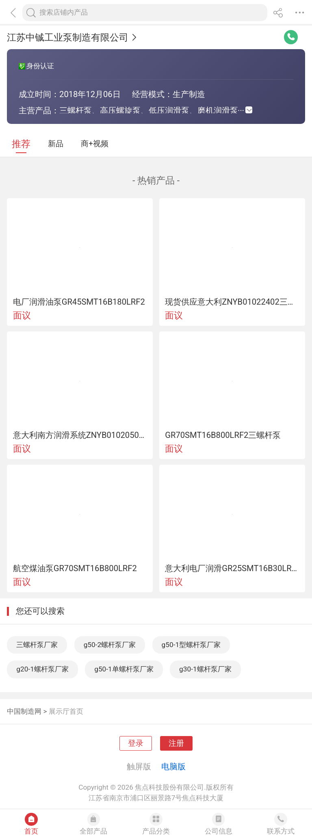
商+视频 (94, 143)
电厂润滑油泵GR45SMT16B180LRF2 (79, 302)
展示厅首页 (66, 711)
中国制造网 (24, 711)
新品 (55, 143)
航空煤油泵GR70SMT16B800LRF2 (75, 568)
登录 (135, 743)
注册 (176, 743)
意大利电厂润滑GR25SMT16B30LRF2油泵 (232, 568)
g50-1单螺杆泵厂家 (124, 669)
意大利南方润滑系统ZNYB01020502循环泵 (80, 435)
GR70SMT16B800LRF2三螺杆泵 (223, 435)
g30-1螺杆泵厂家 (205, 669)
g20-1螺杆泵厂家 (42, 669)
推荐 (21, 144)
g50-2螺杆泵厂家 (110, 645)
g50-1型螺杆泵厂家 (191, 645)
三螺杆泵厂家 (37, 645)
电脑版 (173, 766)
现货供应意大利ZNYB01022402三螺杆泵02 (232, 302)
